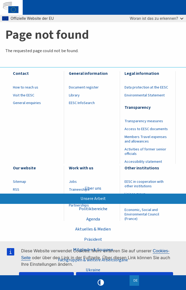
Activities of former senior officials (145, 151)
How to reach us (25, 87)
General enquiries (27, 103)
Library (74, 95)
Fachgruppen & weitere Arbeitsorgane (93, 260)
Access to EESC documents (146, 129)
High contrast (100, 282)
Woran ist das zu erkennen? (156, 18)
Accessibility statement (143, 161)
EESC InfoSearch (82, 103)
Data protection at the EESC (146, 87)
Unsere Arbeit (93, 198)
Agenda (93, 219)
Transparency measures (144, 121)
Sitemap (19, 181)
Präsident (93, 239)
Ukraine (93, 270)
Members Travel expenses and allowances (146, 139)
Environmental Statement (145, 95)
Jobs (73, 181)
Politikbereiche (93, 208)
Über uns (93, 188)
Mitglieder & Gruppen (93, 250)
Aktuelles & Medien (93, 229)
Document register (84, 87)
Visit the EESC (23, 95)
